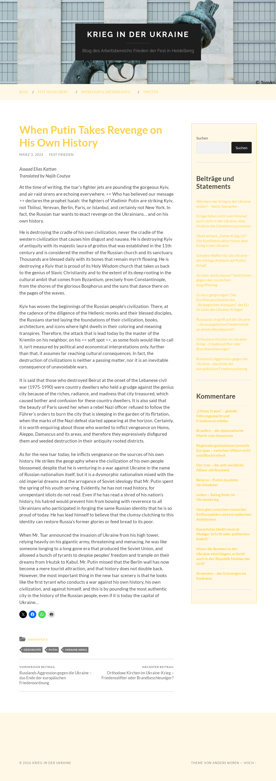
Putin (53, 649)
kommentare (38, 639)
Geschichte (32, 649)
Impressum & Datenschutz (105, 92)
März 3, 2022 (31, 154)
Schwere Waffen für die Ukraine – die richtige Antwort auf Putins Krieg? (223, 260)
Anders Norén (226, 763)
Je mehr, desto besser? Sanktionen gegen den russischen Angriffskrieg (223, 280)
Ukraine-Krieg (76, 649)
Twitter (150, 92)
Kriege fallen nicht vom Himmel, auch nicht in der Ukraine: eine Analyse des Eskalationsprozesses (223, 221)
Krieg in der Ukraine (138, 34)
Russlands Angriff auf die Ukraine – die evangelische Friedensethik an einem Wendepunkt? (223, 324)
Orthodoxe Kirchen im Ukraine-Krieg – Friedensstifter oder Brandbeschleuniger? (135, 672)
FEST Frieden (61, 154)
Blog (23, 92)
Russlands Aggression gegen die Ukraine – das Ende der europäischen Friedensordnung (57, 675)
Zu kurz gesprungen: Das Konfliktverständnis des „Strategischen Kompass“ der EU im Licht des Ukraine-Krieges (222, 302)
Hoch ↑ (250, 763)
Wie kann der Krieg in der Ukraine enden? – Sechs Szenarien (223, 203)
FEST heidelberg (53, 92)
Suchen (202, 138)
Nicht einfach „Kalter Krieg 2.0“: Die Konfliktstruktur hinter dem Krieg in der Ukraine (222, 240)
